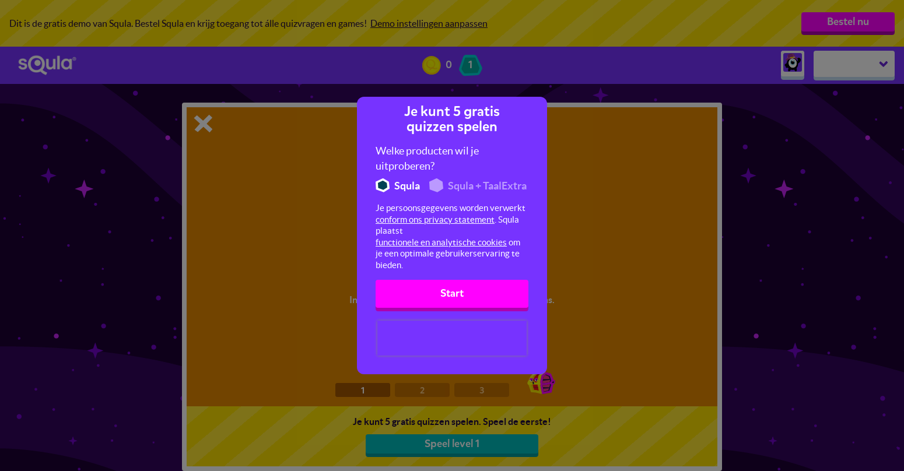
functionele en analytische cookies (441, 242)
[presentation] (452, 338)
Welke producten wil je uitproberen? (427, 158)
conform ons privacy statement (435, 219)
